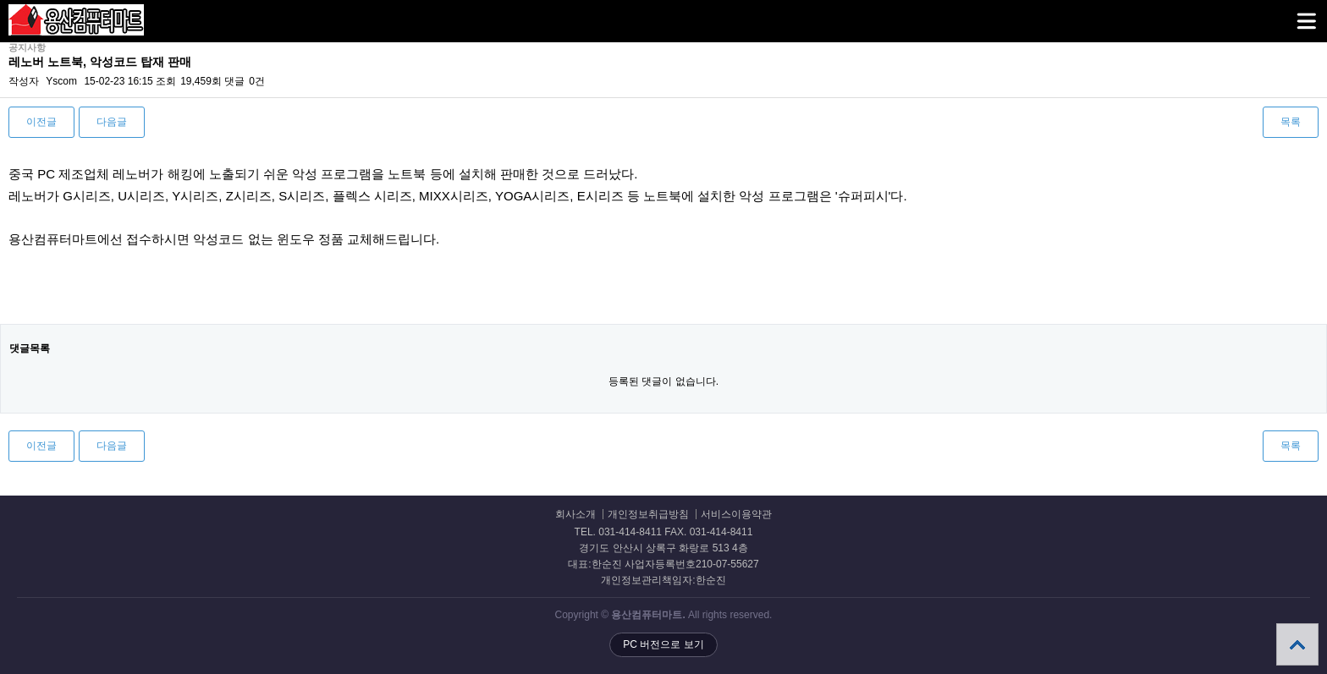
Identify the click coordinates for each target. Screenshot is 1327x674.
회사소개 (575, 514)
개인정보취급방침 (648, 514)
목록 (1290, 122)
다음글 (111, 122)
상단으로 (1297, 644)
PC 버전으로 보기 (663, 644)
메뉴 (1285, 13)
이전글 (41, 122)
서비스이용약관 (736, 514)
